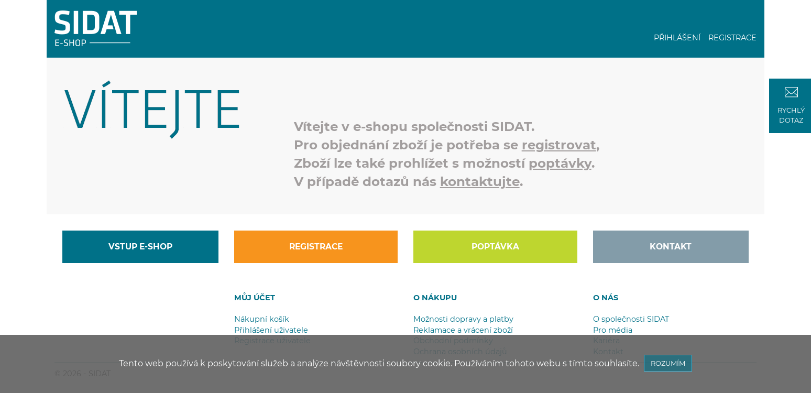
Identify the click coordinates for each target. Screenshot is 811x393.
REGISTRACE (732, 37)
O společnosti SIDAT (631, 319)
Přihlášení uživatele (271, 330)
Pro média (612, 330)
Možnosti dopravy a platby (463, 319)
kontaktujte (480, 181)
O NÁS (605, 297)
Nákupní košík (261, 319)
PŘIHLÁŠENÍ (677, 37)
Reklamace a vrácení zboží (463, 330)
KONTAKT (671, 247)
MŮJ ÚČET (254, 297)
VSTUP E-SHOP (140, 247)
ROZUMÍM (668, 363)
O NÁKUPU (435, 297)
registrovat (559, 144)
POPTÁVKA (495, 247)
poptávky (560, 163)
